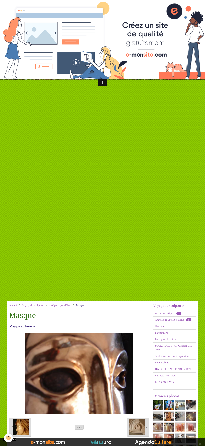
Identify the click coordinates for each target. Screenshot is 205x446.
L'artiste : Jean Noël (165, 375)
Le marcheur (162, 362)
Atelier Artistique (168, 313)
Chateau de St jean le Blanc (173, 319)
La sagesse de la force (166, 339)
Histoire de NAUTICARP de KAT (173, 369)
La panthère (161, 332)
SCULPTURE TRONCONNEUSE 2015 (173, 347)
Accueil (13, 305)
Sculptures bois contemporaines (172, 356)
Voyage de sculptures (33, 305)
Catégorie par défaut (60, 305)
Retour (79, 427)
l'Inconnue (160, 326)
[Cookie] (8, 437)
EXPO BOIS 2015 (164, 382)
